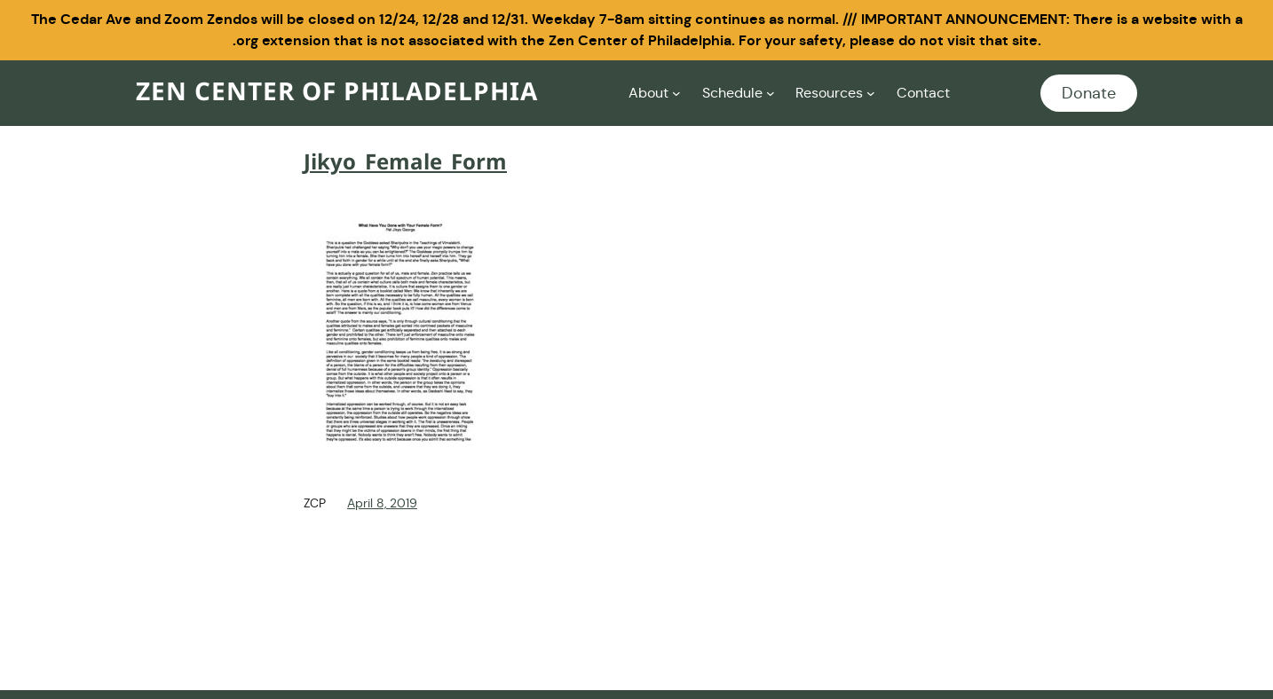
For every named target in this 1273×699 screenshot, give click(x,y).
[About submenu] (676, 93)
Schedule (732, 92)
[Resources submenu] (870, 93)
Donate (1089, 93)
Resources (829, 92)
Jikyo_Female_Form (405, 163)
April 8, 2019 (382, 503)
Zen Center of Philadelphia (337, 93)
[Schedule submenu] (770, 93)
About (648, 92)
